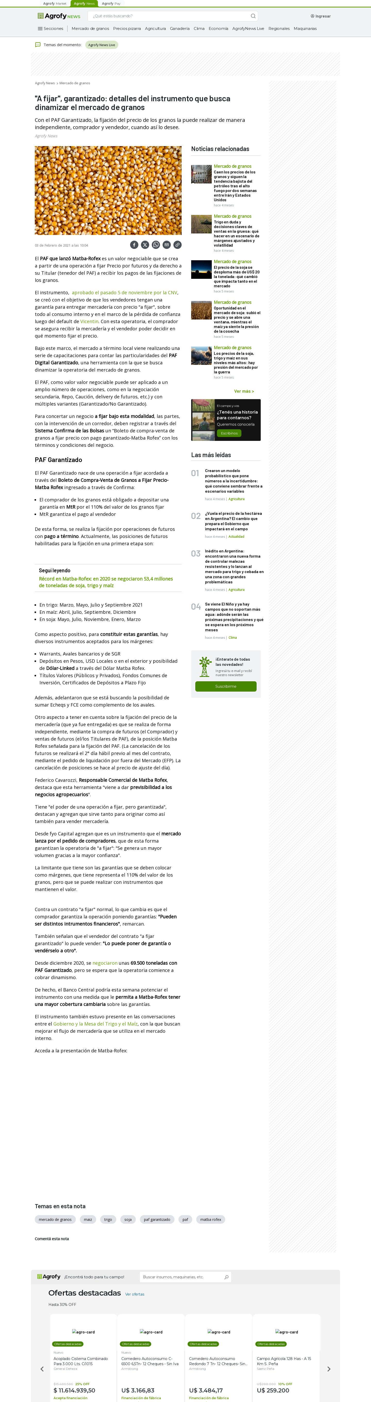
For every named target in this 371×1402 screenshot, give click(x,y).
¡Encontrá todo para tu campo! (94, 1276)
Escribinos (229, 433)
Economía (218, 28)
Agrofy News (45, 83)
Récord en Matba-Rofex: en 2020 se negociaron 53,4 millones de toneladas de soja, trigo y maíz (106, 582)
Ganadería (180, 28)
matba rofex (210, 1219)
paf (185, 1219)
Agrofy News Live (101, 45)
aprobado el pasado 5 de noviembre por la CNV (124, 292)
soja (128, 1219)
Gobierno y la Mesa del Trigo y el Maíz (95, 1024)
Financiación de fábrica (144, 1398)
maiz (88, 1219)
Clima (199, 28)
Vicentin (89, 321)
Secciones (53, 28)
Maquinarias (305, 28)
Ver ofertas (134, 1294)
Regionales (279, 28)
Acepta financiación (74, 1398)
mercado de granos (55, 1219)
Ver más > (244, 391)
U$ (129, 1390)
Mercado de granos (90, 28)
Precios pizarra (127, 28)
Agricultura (155, 28)
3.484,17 (214, 1390)
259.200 (281, 1390)
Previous (41, 1369)
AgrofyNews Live (248, 28)
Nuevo (61, 1352)
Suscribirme (226, 686)
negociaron (104, 963)
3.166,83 (146, 1390)
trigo (108, 1219)
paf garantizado (157, 1219)
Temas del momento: (58, 45)
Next (329, 1369)
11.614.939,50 (80, 1390)
